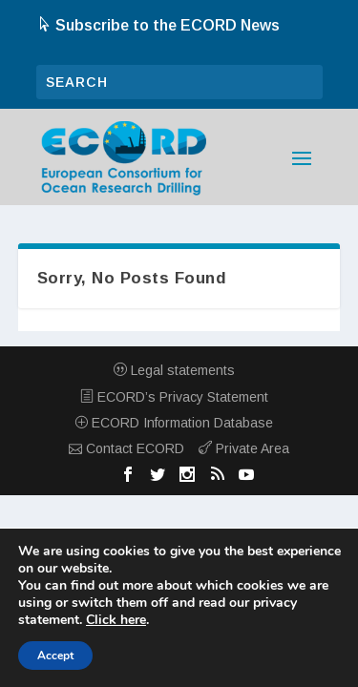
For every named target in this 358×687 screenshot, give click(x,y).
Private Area (244, 448)
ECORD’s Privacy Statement (174, 397)
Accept (55, 655)
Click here (116, 620)
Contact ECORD (126, 448)
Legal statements (174, 370)
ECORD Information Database (173, 422)
